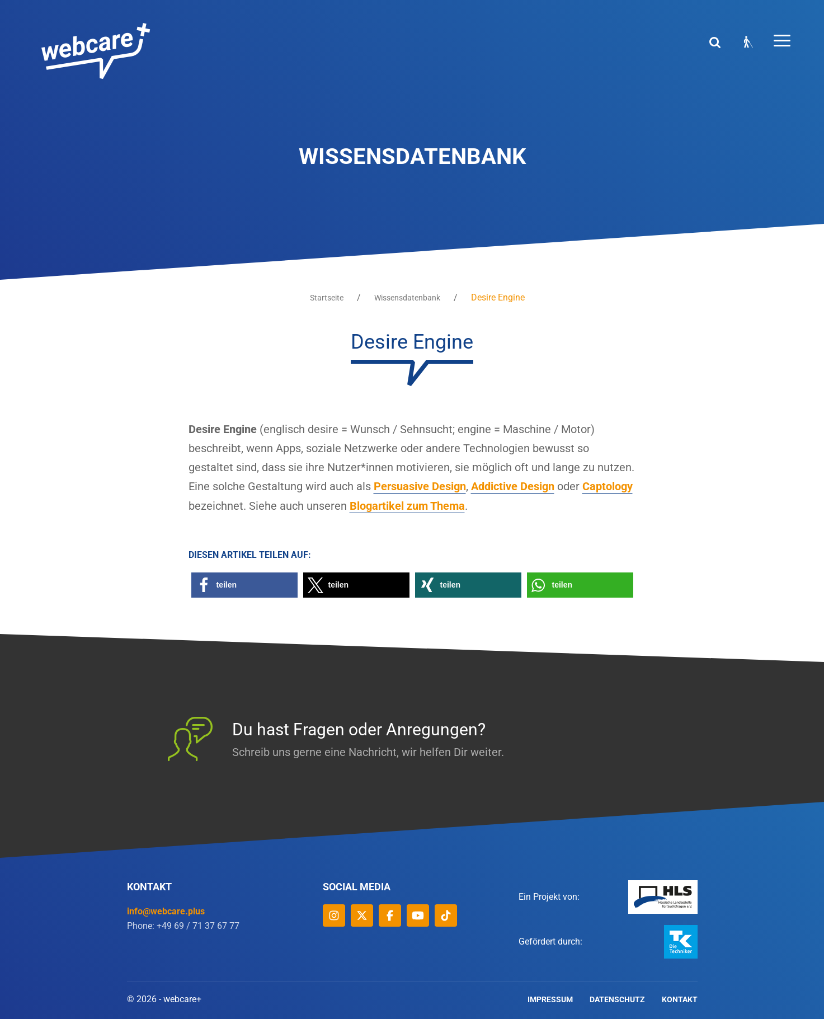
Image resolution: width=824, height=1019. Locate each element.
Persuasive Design (420, 486)
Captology (607, 486)
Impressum (550, 998)
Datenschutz (617, 998)
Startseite (326, 297)
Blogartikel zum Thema (407, 505)
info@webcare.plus (166, 910)
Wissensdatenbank (407, 297)
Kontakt (680, 998)
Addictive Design (512, 486)
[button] (244, 584)
